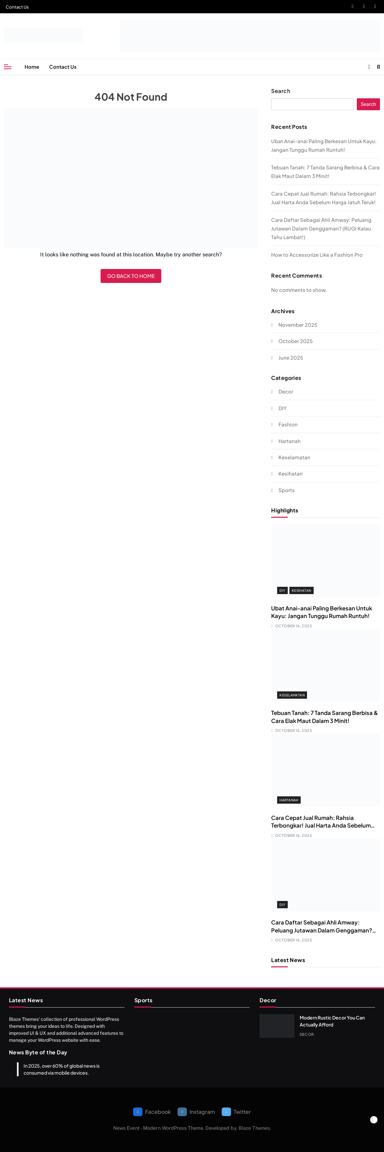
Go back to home (131, 276)
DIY (282, 408)
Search (280, 91)
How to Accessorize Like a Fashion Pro (317, 254)
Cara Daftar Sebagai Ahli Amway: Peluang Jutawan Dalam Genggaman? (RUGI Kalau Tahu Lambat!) (321, 228)
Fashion (288, 424)
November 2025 (297, 324)
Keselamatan (294, 457)
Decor (285, 391)
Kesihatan (290, 473)
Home (32, 66)
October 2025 (295, 341)
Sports (286, 490)
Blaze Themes (254, 1128)
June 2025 (290, 357)
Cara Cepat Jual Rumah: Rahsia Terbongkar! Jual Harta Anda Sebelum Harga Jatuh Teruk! (321, 825)
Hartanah (289, 441)
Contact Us (17, 7)
